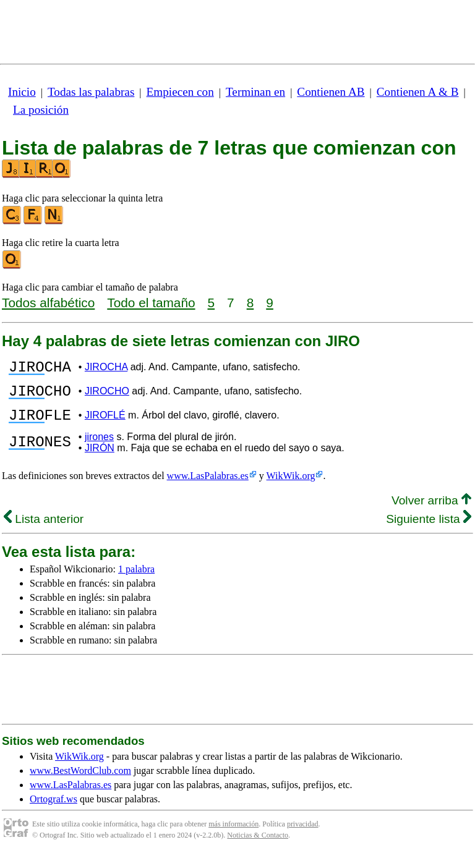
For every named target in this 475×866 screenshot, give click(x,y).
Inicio (22, 91)
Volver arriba (431, 511)
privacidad (303, 835)
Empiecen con (180, 91)
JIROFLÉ (105, 424)
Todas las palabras (91, 91)
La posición (41, 109)
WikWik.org (291, 487)
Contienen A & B (418, 91)
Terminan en (255, 91)
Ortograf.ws (53, 810)
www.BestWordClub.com (80, 781)
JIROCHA (106, 368)
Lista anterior (43, 530)
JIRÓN (99, 459)
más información (233, 835)
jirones (99, 448)
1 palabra (136, 580)
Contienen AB (330, 91)
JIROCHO (107, 396)
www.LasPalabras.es (208, 487)
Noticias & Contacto (257, 846)
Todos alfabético (48, 302)
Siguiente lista (428, 530)
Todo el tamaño (151, 302)
